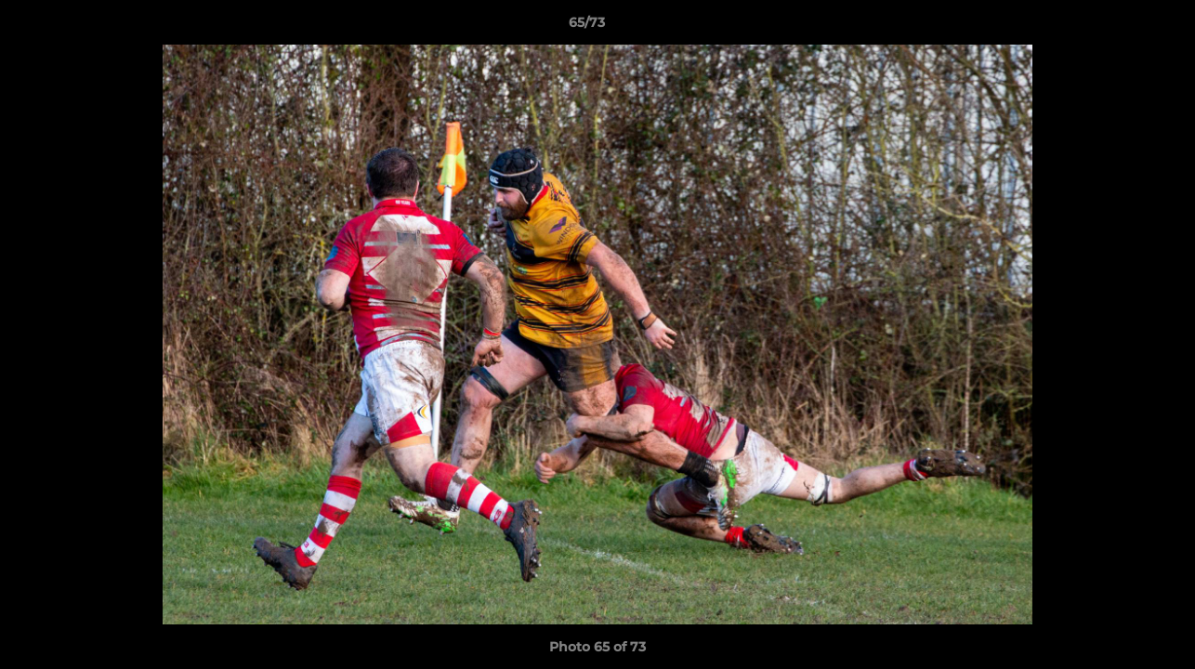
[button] (1117, 27)
